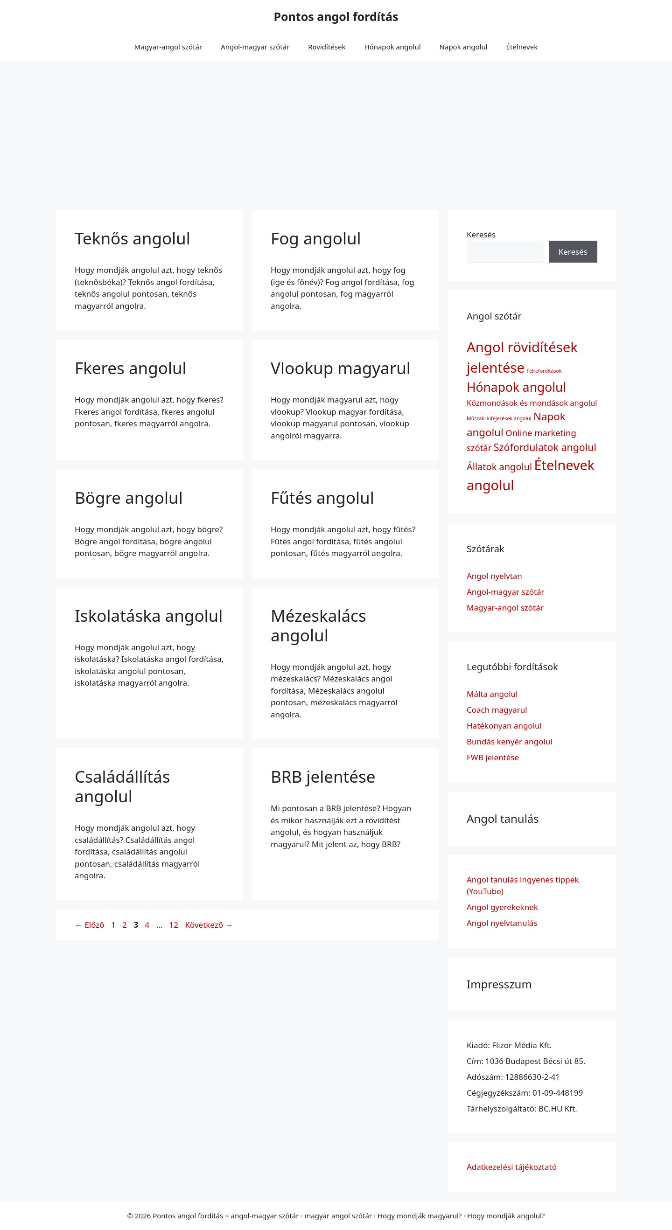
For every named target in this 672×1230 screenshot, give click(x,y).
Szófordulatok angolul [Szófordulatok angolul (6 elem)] (545, 447)
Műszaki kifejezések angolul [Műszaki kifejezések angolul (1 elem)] (499, 418)
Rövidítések (326, 46)
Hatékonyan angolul (504, 725)
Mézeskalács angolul (318, 625)
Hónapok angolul (392, 46)
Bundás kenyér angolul (510, 741)
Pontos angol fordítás (335, 16)
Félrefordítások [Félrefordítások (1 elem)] (543, 371)
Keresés (481, 234)
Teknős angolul (132, 238)
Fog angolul (316, 238)
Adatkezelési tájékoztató (512, 1166)
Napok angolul (464, 46)
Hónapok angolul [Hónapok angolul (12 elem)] (516, 387)
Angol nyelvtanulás (502, 922)
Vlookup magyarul (341, 368)
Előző (90, 924)
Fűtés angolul (322, 497)
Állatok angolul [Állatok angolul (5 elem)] (499, 466)
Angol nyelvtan (494, 575)
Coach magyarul (497, 709)
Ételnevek (522, 46)
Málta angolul (492, 693)
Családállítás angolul (122, 786)
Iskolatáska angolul (149, 615)
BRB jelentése (323, 776)
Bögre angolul (129, 497)
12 (175, 924)
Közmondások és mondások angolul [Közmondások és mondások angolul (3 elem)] (532, 402)
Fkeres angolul (131, 368)
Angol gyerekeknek (502, 907)
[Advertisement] (336, 130)
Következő (209, 924)
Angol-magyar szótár (255, 46)
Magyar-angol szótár (168, 46)
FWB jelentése (493, 757)
